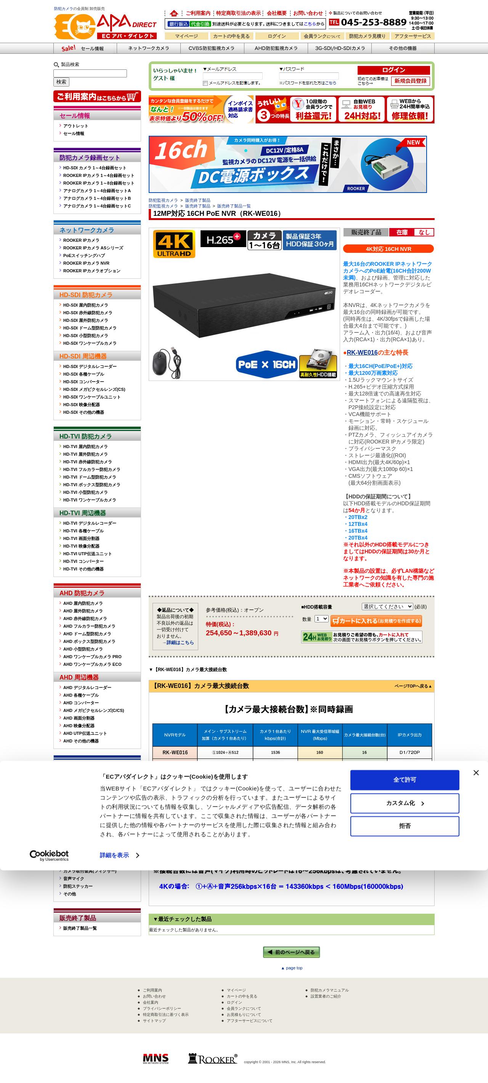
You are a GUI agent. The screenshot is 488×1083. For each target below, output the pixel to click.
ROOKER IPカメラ (81, 240)
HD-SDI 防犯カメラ (86, 295)
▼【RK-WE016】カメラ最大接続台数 (188, 669)
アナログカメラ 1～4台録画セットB (97, 198)
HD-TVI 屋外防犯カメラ (85, 454)
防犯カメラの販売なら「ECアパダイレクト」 (106, 12)
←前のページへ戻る (291, 952)
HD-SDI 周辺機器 (83, 356)
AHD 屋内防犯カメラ (83, 603)
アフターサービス (413, 36)
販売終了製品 (77, 918)
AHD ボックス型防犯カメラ (89, 641)
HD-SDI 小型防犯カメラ (85, 335)
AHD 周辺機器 (79, 677)
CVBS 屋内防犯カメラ (84, 783)
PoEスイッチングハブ (84, 255)
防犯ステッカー (78, 886)
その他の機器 (77, 838)
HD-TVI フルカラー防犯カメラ (91, 469)
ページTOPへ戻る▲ (413, 686)
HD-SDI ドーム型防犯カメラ (90, 328)
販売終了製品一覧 (80, 928)
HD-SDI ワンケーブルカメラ (90, 343)
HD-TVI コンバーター (83, 561)
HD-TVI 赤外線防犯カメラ (87, 462)
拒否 (405, 1038)
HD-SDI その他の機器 (83, 412)
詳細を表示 (114, 1068)
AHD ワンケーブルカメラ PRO (92, 656)
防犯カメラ (63, 8)
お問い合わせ (308, 13)
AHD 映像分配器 (79, 725)
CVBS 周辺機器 (81, 796)
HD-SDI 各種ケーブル (83, 374)
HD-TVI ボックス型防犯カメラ (91, 484)
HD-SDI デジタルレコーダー (90, 366)
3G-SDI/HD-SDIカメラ (339, 48)
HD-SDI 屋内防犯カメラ (85, 305)
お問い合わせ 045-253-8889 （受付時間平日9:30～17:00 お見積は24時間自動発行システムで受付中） (382, 19)
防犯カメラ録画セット (89, 157)
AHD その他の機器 (81, 741)
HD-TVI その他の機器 (83, 569)
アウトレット (75, 126)
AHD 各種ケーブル (81, 695)
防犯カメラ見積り (367, 36)
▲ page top (292, 968)
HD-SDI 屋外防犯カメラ (85, 320)
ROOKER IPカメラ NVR (86, 263)
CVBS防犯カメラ (212, 48)
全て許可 (404, 992)
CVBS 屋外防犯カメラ (84, 775)
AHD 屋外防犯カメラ (83, 611)
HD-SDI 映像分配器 (81, 404)
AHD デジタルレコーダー (87, 687)
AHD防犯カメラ (276, 48)
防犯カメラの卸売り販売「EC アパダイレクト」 (173, 13)
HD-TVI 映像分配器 (81, 546)
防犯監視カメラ (163, 200)
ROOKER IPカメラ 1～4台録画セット (99, 175)
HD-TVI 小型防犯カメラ (85, 492)
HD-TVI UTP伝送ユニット (87, 553)
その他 (69, 894)
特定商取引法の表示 (238, 13)
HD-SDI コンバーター (83, 381)
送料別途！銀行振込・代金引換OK (245, 23)
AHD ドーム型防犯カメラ (87, 633)
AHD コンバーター (81, 703)
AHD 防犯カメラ (82, 593)
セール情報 (74, 115)
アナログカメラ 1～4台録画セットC (97, 206)
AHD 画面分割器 (79, 718)
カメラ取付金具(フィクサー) (89, 871)
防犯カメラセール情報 (85, 48)
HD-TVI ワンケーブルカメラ (89, 500)
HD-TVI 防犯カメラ (85, 436)
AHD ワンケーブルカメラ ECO (92, 664)
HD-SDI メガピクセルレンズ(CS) (94, 389)
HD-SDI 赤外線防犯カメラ (87, 312)
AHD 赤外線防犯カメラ (85, 618)
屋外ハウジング (78, 855)
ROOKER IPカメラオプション (91, 270)
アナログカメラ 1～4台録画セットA (97, 190)
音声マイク (73, 878)
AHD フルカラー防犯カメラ (89, 626)
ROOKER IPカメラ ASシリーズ (93, 248)
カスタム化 (405, 1015)
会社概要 (277, 13)
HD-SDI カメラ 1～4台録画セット (95, 168)
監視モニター (75, 848)
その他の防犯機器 (403, 48)
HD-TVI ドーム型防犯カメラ (89, 477)
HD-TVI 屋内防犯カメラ (85, 446)
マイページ (186, 36)
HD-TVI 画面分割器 (81, 538)
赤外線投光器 (75, 863)
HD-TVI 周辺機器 (82, 513)
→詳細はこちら (178, 642)
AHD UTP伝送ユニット (85, 733)
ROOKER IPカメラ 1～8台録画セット (99, 183)
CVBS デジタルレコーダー (88, 806)
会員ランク (322, 36)
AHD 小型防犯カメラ (83, 649)
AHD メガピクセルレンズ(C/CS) (93, 710)
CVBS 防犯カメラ (84, 765)
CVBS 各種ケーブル (82, 813)
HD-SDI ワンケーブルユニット (92, 397)
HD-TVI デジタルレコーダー (89, 523)
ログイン (277, 36)
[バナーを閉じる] (476, 985)
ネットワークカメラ (148, 48)
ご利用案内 (198, 13)
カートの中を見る (231, 36)
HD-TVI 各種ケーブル (83, 531)
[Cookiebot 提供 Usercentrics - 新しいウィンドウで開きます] (49, 1068)
